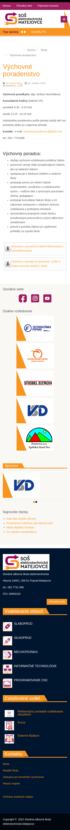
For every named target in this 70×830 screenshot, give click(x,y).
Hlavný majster (11, 783)
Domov (7, 5)
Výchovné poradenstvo (21, 70)
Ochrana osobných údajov (18, 796)
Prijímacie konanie (48, 5)
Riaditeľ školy (10, 770)
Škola (6, 763)
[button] (34, 502)
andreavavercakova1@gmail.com (42, 131)
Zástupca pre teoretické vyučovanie (23, 777)
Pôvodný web (24, 5)
